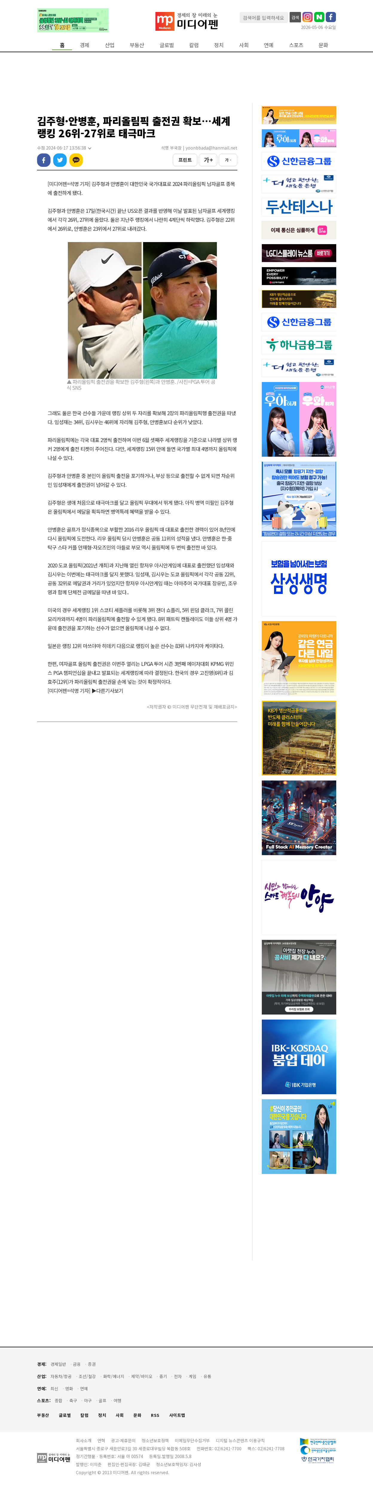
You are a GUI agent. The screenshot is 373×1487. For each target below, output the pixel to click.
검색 (295, 17)
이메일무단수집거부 (192, 1440)
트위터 (60, 160)
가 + (208, 160)
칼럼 (194, 45)
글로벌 (167, 45)
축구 (73, 1400)
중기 (163, 1376)
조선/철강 (87, 1376)
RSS (155, 1415)
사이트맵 (177, 1415)
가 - (228, 160)
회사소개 (83, 1440)
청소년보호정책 (155, 1440)
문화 (323, 45)
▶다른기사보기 (107, 690)
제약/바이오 (141, 1376)
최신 (54, 1388)
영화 (69, 1388)
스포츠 (296, 45)
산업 (109, 45)
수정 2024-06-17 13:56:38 (64, 147)
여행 (117, 1400)
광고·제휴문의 (123, 1440)
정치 (219, 45)
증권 (92, 1364)
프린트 (185, 159)
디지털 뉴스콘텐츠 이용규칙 (240, 1440)
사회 (244, 45)
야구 (88, 1400)
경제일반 (58, 1364)
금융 (77, 1364)
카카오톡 (76, 160)
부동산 (137, 45)
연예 (268, 45)
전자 (178, 1376)
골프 (102, 1400)
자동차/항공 (61, 1376)
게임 (192, 1376)
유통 (207, 1376)
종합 (58, 1400)
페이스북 (44, 160)
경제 (84, 45)
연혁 (101, 1440)
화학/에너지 (113, 1376)
